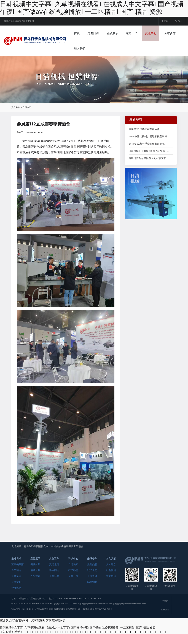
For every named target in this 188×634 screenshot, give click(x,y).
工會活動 (54, 576)
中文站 (165, 21)
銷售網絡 (92, 581)
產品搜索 (35, 576)
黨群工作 (131, 33)
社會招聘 (111, 570)
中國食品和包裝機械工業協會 (67, 546)
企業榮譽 (16, 576)
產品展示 (112, 33)
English (178, 21)
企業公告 (73, 576)
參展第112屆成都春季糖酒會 (144, 129)
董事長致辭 (17, 564)
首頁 (77, 33)
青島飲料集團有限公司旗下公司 (19, 21)
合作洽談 (92, 576)
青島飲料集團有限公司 (36, 546)
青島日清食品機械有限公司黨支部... (148, 158)
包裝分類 (35, 570)
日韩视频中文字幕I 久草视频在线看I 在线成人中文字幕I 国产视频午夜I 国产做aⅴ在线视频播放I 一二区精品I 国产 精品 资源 (91, 7)
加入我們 (79, 48)
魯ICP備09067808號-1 (101, 609)
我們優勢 (92, 570)
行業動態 (73, 570)
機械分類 (35, 564)
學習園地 (54, 570)
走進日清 (93, 33)
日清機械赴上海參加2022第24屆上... (149, 151)
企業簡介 (16, 570)
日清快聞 (27, 107)
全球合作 (170, 33)
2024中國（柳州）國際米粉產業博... (149, 136)
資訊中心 (150, 33)
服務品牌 (92, 564)
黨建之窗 (54, 564)
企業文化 (16, 581)
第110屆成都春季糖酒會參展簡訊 (147, 143)
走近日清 (16, 558)
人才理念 (111, 564)
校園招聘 (111, 576)
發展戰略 (16, 587)
